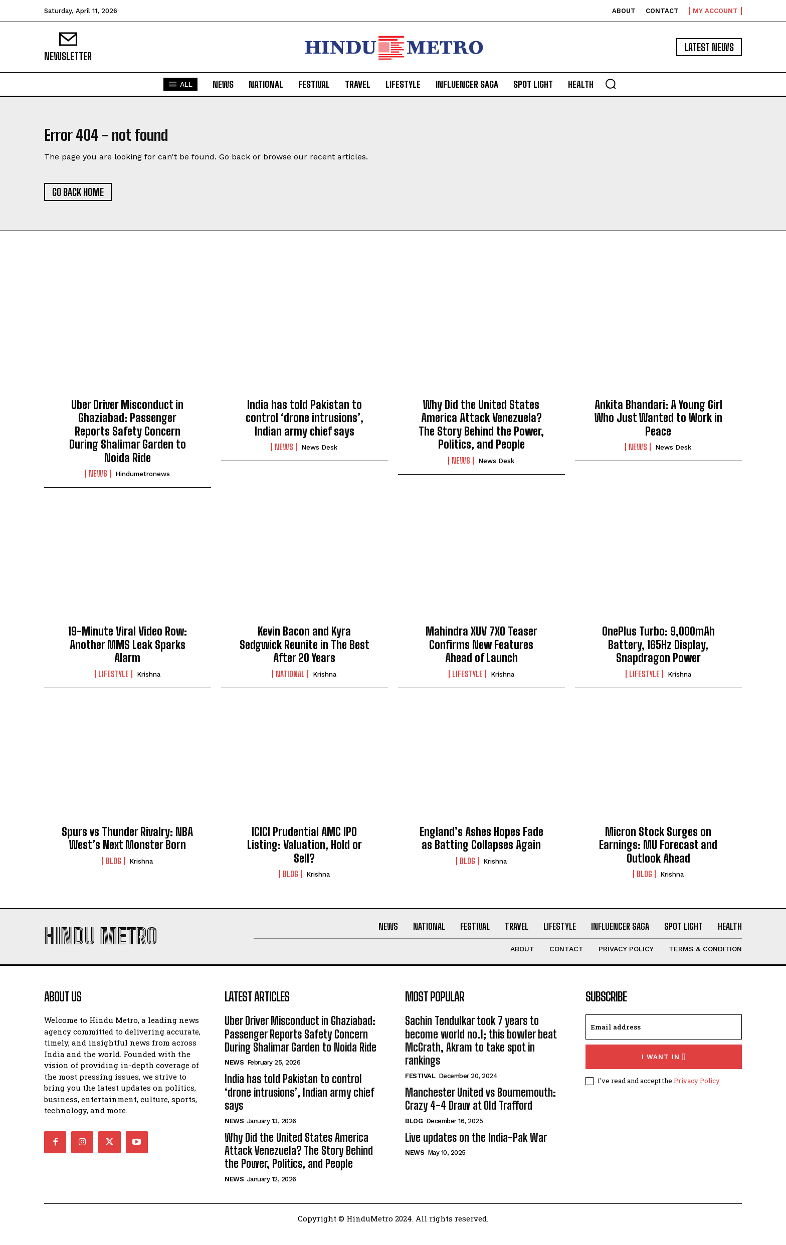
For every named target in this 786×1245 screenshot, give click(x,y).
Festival (420, 1088)
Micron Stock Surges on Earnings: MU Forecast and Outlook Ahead (658, 851)
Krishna (148, 680)
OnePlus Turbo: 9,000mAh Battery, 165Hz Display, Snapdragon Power (658, 651)
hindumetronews (142, 480)
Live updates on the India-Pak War (476, 1149)
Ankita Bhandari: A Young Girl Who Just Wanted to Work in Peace (658, 424)
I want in (664, 1069)
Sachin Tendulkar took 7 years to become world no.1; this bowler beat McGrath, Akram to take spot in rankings (481, 1052)
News (98, 480)
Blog (113, 867)
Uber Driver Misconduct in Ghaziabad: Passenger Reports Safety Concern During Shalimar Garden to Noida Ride (127, 437)
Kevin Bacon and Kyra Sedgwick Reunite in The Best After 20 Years (304, 651)
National (290, 680)
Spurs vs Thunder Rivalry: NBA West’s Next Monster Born (127, 844)
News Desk (319, 453)
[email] (663, 1039)
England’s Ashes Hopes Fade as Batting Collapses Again (481, 844)
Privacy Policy (696, 1092)
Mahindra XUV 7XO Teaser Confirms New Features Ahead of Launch (481, 651)
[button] (611, 84)
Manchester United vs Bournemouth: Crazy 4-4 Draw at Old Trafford (480, 1111)
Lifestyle (113, 680)
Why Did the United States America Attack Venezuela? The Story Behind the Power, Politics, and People (481, 430)
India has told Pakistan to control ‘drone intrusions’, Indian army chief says (304, 424)
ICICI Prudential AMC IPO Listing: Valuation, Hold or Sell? (304, 851)
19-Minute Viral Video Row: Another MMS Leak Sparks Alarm (127, 651)
